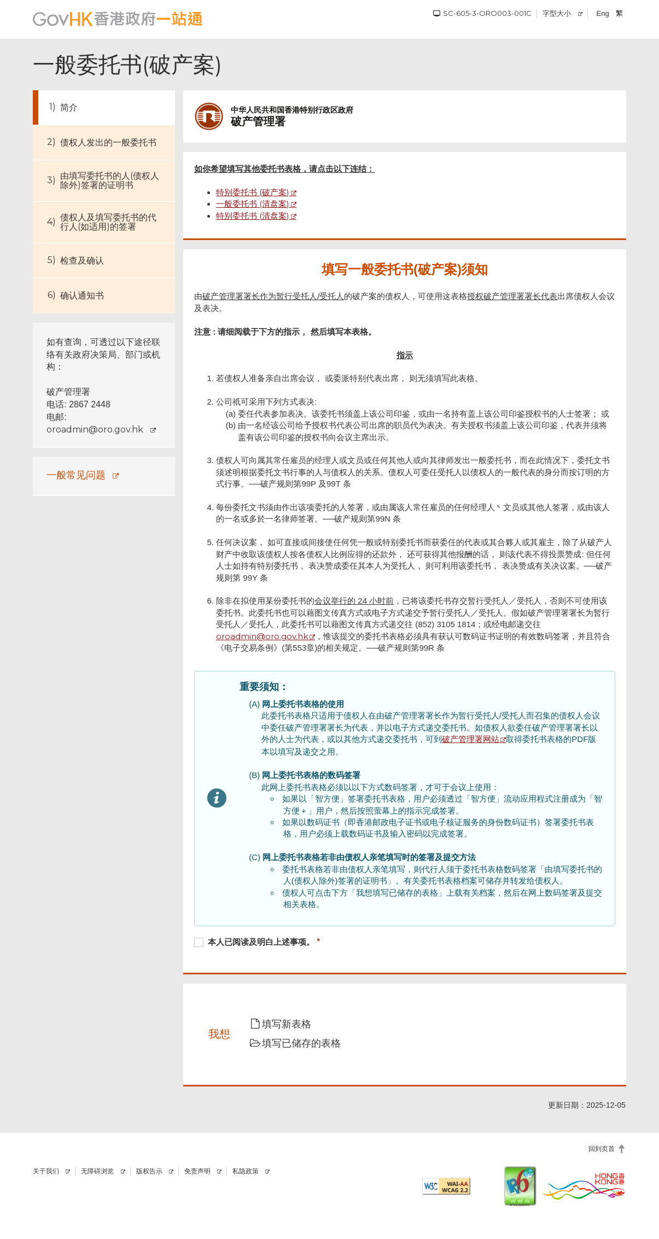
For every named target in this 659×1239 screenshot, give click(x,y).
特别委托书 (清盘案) (252, 216)
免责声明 (197, 1171)
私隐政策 (245, 1171)
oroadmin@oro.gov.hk (94, 429)
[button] (288, 1025)
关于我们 (46, 1171)
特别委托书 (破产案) (252, 192)
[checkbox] (404, 943)
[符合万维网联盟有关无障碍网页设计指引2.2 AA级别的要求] (446, 1186)
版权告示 (149, 1171)
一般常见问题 (76, 475)
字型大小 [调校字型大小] (557, 13)
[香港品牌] (584, 1186)
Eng (603, 13)
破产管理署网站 (470, 739)
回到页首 (601, 1148)
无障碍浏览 (97, 1171)
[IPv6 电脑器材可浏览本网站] (519, 1186)
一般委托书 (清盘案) (252, 203)
